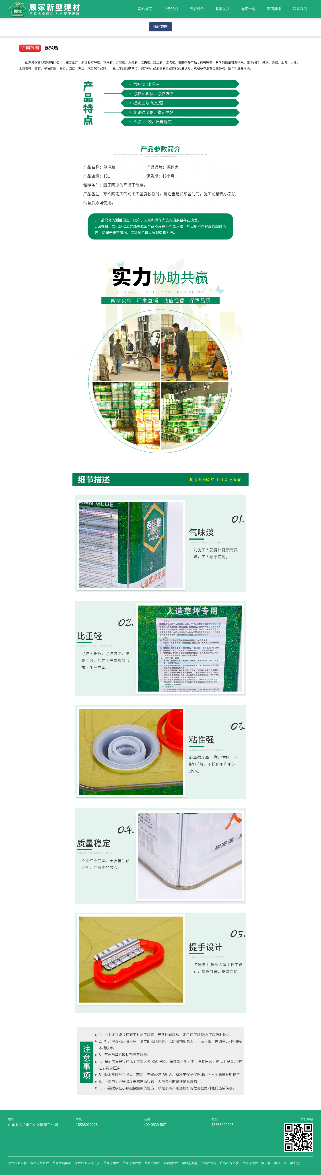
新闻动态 (274, 9)
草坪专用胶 (152, 1163)
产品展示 (196, 9)
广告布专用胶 (229, 1163)
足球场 (51, 48)
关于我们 (171, 9)
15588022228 (87, 1125)
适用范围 (160, 27)
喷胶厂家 (280, 1163)
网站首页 (145, 9)
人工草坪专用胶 (108, 1163)
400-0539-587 (155, 1125)
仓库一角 (248, 9)
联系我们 (300, 9)
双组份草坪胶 (39, 1163)
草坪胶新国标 (17, 1163)
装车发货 (222, 9)
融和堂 (295, 1163)
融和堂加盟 (189, 1163)
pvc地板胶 (171, 1163)
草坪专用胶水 (131, 1163)
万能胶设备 (208, 1163)
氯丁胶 (266, 1163)
